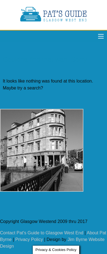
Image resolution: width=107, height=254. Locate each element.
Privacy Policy (29, 239)
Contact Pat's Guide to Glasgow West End (41, 232)
